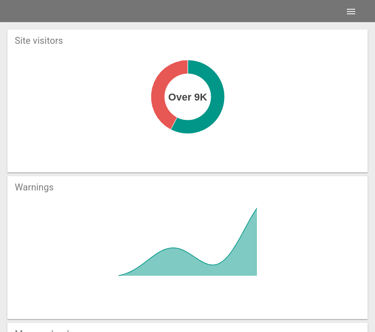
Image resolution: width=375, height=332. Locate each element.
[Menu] (351, 11)
